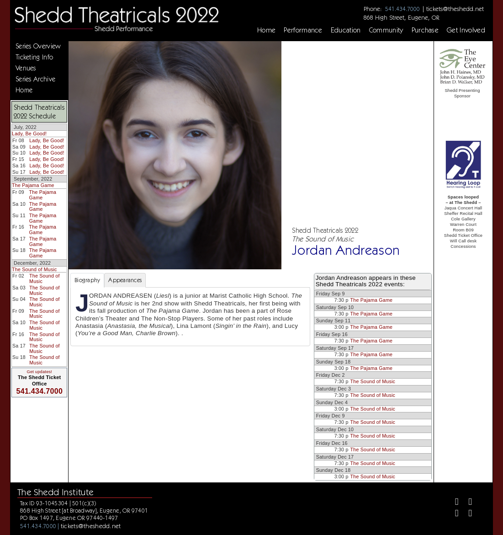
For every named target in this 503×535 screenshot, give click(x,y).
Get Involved (466, 30)
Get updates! (39, 371)
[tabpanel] (190, 316)
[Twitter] (466, 502)
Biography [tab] (87, 280)
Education (346, 30)
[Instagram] (453, 514)
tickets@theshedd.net (455, 8)
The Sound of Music (34, 269)
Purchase (425, 30)
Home (266, 30)
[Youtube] (466, 514)
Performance (303, 30)
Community (386, 30)
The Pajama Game (33, 185)
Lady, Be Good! (29, 133)
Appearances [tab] (125, 280)
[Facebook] (453, 502)
